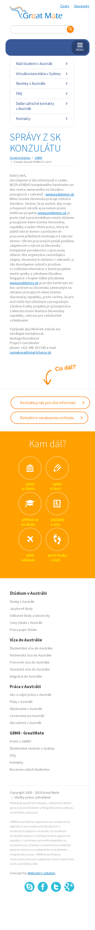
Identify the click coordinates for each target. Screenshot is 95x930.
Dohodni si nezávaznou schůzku (51, 417)
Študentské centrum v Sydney (32, 748)
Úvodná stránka (20, 158)
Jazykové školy (21, 608)
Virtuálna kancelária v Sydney (42, 73)
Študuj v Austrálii (22, 601)
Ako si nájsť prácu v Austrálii (30, 694)
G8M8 (38, 158)
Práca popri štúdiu (23, 629)
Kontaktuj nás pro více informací (52, 402)
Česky (65, 6)
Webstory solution (41, 873)
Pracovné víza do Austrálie (30, 662)
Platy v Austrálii (21, 701)
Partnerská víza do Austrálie (31, 655)
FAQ (42, 93)
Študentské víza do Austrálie (31, 648)
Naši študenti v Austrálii (42, 63)
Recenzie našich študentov (30, 769)
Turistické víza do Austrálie (30, 669)
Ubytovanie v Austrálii (26, 708)
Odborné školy (21, 615)
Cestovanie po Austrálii (27, 715)
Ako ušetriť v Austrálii (25, 722)
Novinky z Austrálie (42, 83)
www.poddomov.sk (60, 194)
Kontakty (42, 118)
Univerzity (42, 615)
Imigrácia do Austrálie (26, 676)
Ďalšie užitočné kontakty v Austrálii (42, 106)
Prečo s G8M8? (21, 741)
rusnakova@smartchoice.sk (30, 352)
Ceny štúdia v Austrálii (26, 622)
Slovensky (82, 6)
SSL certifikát (56, 903)
